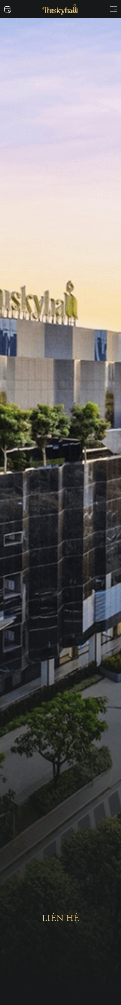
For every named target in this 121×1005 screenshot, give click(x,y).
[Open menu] (113, 9)
